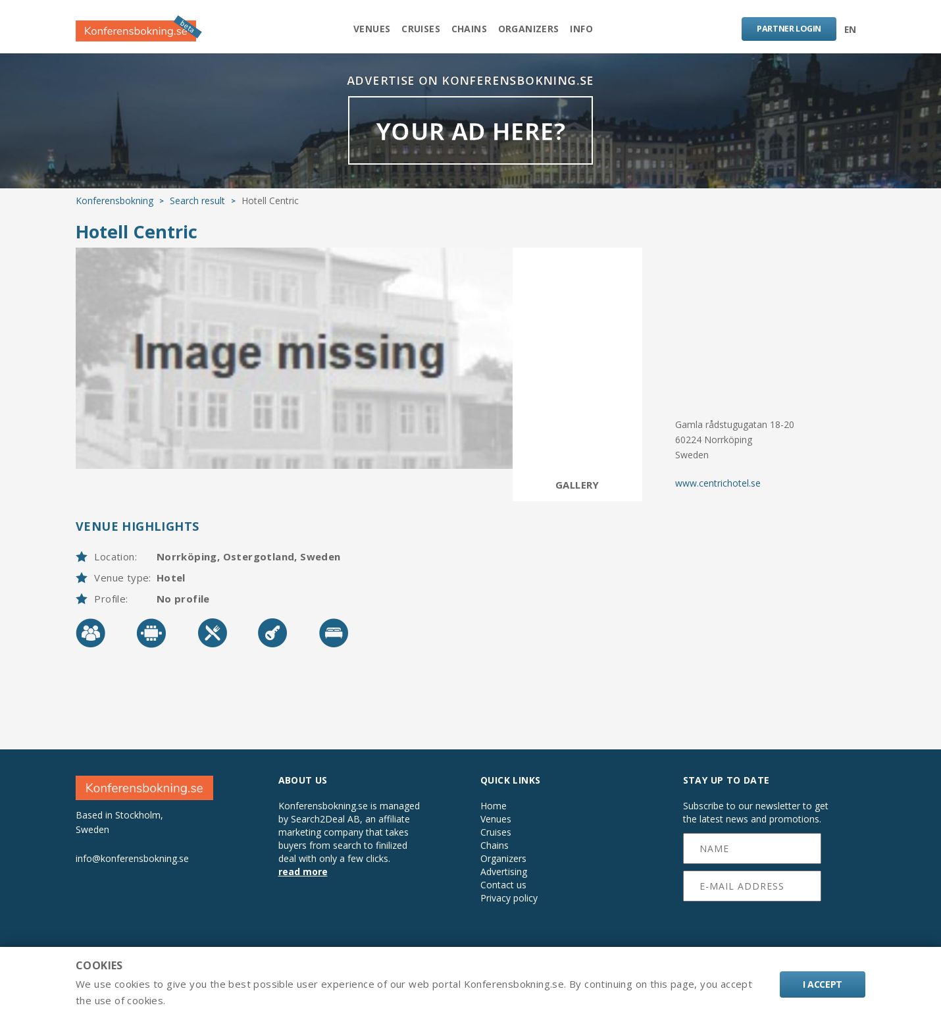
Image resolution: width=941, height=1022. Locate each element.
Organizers (534, 30)
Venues (359, 30)
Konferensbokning (114, 212)
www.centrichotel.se (718, 494)
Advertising (503, 883)
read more (303, 883)
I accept (822, 984)
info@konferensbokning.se (132, 869)
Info (593, 30)
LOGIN (785, 30)
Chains (469, 30)
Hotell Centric (136, 243)
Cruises (414, 30)
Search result (197, 212)
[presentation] (752, 937)
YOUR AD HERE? (470, 141)
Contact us (503, 896)
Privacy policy (509, 910)
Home (493, 817)
